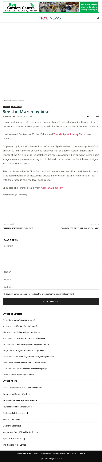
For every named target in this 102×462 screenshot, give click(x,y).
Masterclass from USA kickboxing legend (20, 432)
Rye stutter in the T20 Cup (14, 438)
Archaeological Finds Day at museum (33, 344)
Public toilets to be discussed (29, 332)
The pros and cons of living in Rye (22, 320)
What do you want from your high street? (36, 356)
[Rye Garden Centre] (51, 7)
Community (16, 107)
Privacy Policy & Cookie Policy (64, 454)
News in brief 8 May (25, 374)
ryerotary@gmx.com (52, 187)
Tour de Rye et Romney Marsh (69, 134)
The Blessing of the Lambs (27, 326)
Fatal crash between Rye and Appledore (20, 400)
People (6, 107)
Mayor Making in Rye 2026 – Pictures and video (23, 388)
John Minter (10, 116)
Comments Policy (24, 454)
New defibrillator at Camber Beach (31, 362)
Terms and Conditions (42, 454)
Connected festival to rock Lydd (80, 228)
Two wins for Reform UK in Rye (16, 394)
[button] (4, 18)
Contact (82, 454)
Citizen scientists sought (18, 228)
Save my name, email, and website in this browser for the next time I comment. (40, 294)
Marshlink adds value (12, 426)
